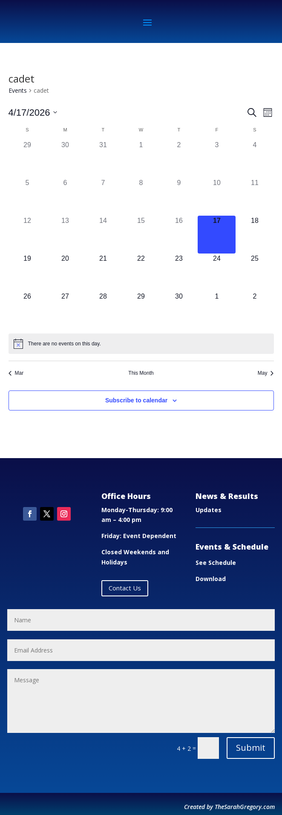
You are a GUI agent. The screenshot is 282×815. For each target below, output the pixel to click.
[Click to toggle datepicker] (33, 112)
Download (211, 579)
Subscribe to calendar (136, 400)
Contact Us (125, 588)
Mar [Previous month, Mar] (16, 373)
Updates (209, 510)
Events (18, 90)
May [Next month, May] (266, 373)
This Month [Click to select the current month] (140, 373)
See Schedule (216, 563)
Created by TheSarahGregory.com (229, 807)
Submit (250, 747)
